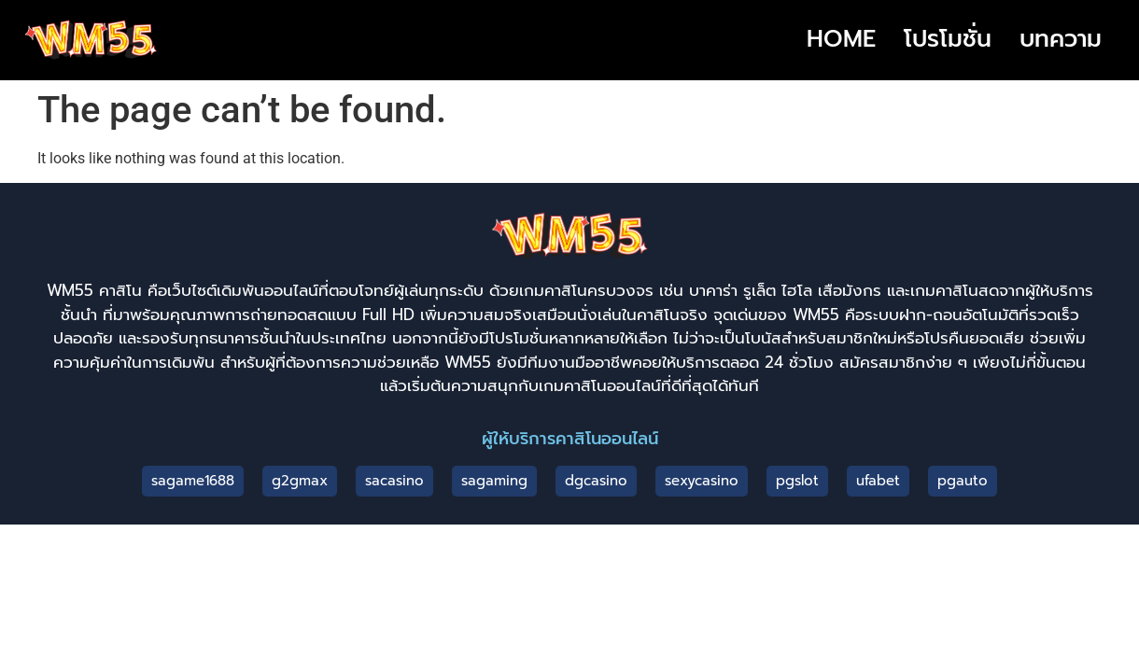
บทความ (1060, 39)
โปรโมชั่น (947, 39)
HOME (841, 39)
